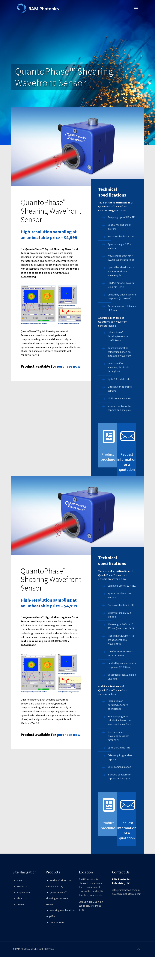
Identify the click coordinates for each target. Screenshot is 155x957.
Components (57, 922)
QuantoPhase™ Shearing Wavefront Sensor (57, 898)
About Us (22, 898)
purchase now (68, 366)
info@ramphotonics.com (126, 890)
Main (19, 880)
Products (22, 886)
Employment (24, 892)
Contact (21, 904)
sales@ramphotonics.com (126, 894)
